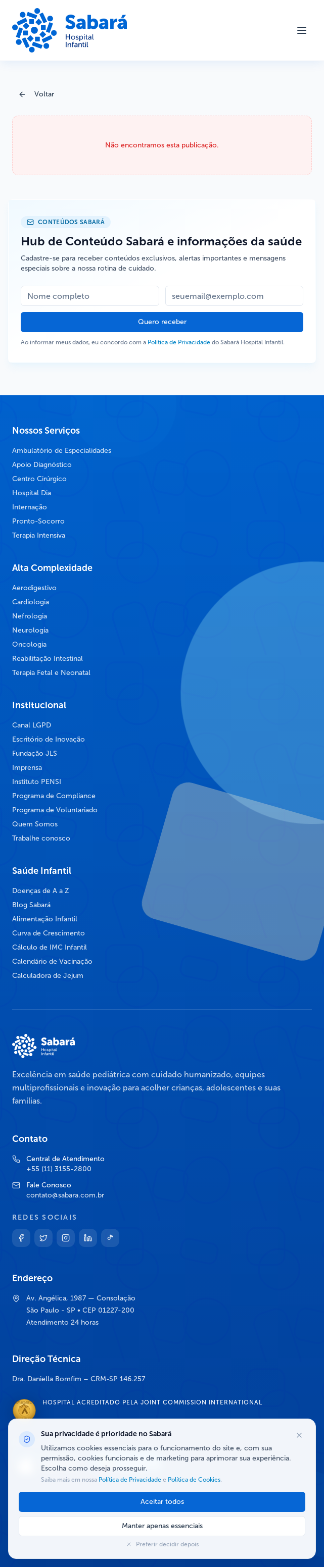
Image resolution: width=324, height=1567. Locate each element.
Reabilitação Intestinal (47, 658)
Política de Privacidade (179, 342)
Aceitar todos (162, 1501)
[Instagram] (66, 1238)
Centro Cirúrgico (39, 479)
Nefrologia (29, 616)
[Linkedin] (88, 1238)
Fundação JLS (34, 753)
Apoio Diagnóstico (42, 464)
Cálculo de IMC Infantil (49, 947)
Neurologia (30, 630)
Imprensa (27, 767)
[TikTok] (110, 1238)
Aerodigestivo (34, 588)
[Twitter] (43, 1238)
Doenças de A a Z (40, 890)
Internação (29, 507)
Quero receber (162, 322)
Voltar (36, 94)
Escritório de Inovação (48, 739)
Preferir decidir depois (162, 1544)
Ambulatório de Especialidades (61, 450)
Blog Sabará (31, 905)
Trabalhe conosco (41, 838)
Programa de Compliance (54, 796)
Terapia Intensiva (38, 535)
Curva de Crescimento (48, 933)
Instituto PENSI (36, 781)
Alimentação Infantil (44, 919)
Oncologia (29, 644)
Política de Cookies (193, 1479)
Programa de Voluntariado (55, 810)
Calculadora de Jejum (47, 975)
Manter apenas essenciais (162, 1526)
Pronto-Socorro (38, 521)
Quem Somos (35, 824)
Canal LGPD (31, 725)
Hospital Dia (31, 493)
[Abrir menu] (302, 30)
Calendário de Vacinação (52, 961)
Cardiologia (30, 602)
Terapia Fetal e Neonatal (51, 672)
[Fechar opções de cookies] (299, 1435)
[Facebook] (21, 1238)
